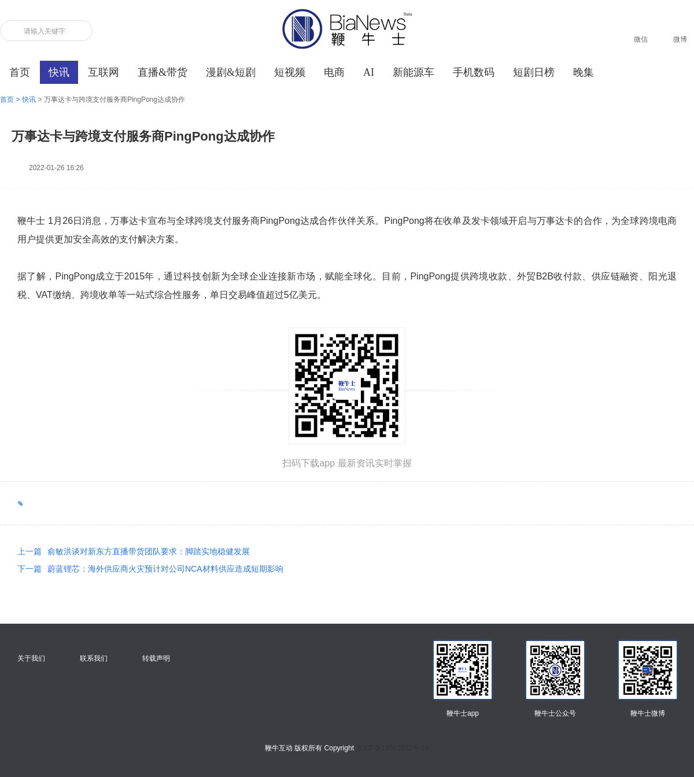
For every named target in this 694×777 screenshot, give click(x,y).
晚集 (583, 72)
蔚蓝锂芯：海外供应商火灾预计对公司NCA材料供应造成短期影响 (150, 568)
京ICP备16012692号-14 (392, 748)
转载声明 (156, 658)
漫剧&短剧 (231, 72)
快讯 (59, 72)
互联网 (103, 72)
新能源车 (413, 72)
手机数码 (473, 72)
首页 (19, 72)
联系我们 (94, 658)
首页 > (11, 99)
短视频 (289, 72)
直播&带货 (162, 72)
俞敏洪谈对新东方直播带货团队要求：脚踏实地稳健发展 (133, 551)
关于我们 (31, 658)
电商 (334, 72)
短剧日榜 (534, 72)
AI (368, 72)
